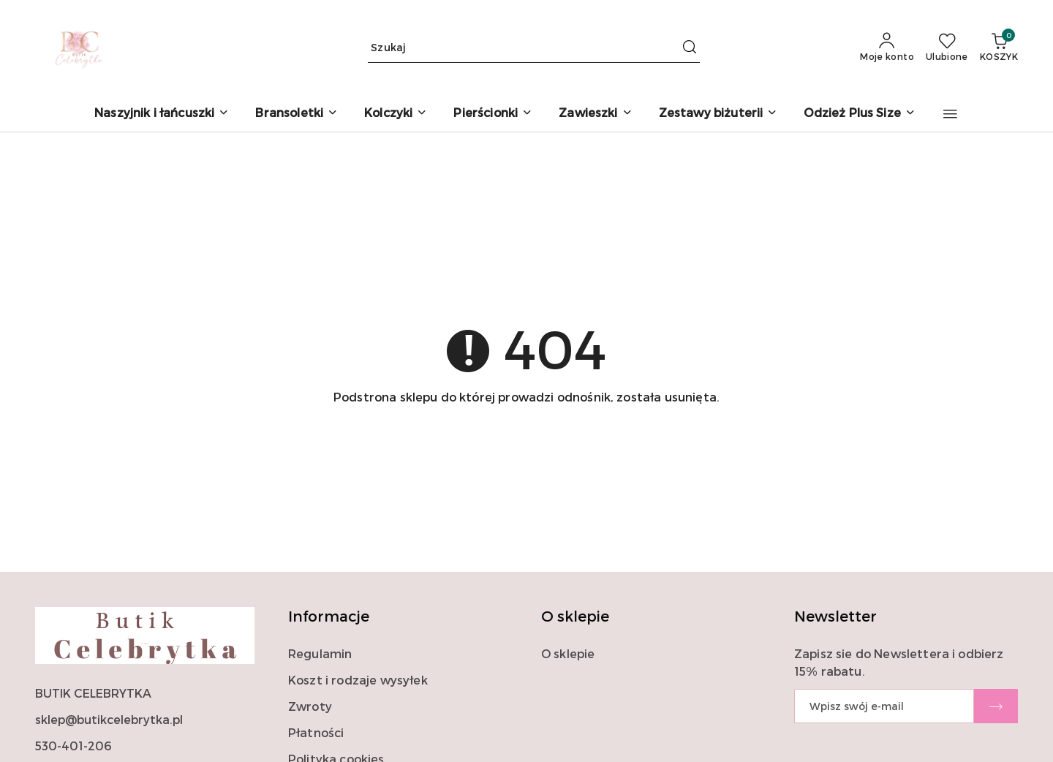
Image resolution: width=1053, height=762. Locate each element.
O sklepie (568, 653)
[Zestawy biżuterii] (718, 113)
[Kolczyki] (395, 113)
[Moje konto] (887, 47)
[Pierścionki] (493, 113)
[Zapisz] (996, 706)
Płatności (316, 732)
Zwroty (310, 706)
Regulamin (320, 653)
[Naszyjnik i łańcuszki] (161, 113)
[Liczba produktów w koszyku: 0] (999, 47)
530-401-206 (73, 745)
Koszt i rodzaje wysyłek (358, 680)
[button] (950, 114)
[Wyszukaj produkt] (534, 48)
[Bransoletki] (296, 113)
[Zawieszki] (595, 113)
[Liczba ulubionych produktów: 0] (947, 47)
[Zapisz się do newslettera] (884, 706)
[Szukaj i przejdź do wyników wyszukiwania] (689, 48)
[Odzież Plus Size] (859, 113)
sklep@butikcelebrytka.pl (109, 719)
